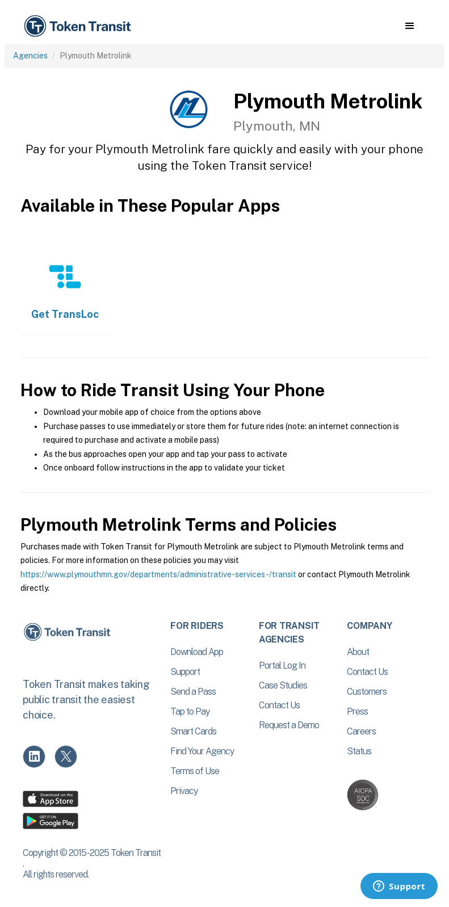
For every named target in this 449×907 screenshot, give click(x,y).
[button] (409, 26)
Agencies (30, 55)
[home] (79, 26)
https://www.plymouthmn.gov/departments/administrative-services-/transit (158, 574)
